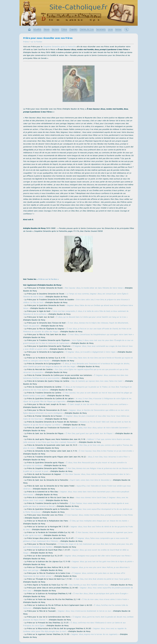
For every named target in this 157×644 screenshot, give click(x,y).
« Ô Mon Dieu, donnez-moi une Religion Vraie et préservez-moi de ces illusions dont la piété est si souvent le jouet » (78, 470)
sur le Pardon (36, 42)
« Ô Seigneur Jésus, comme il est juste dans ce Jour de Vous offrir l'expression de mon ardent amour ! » (74, 575)
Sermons (55, 29)
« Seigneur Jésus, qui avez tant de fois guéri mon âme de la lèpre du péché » (102, 561)
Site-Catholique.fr (78, 7)
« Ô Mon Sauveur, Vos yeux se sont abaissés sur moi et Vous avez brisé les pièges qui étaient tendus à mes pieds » (77, 394)
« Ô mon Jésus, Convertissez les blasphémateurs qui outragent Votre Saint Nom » (100, 334)
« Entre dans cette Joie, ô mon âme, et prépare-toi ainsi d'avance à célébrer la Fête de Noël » (76, 301)
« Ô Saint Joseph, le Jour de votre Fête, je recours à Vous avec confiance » (97, 404)
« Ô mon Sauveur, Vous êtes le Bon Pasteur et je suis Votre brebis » (105, 451)
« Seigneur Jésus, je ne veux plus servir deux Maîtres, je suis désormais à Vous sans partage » (76, 569)
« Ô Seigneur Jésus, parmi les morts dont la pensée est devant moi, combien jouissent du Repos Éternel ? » (78, 618)
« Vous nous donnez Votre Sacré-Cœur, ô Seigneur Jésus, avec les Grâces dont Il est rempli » (75, 499)
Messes (47, 29)
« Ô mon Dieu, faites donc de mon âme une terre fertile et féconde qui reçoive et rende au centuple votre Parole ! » (78, 359)
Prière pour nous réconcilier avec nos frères (48, 38)
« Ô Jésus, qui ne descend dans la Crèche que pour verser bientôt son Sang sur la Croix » (91, 317)
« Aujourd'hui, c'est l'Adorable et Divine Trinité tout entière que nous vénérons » (77, 487)
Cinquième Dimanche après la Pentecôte (59, 47)
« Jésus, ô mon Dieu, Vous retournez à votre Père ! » (108, 457)
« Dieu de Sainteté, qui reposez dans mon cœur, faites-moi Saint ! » (97, 381)
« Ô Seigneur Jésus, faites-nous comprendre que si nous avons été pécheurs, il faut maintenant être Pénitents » (75, 540)
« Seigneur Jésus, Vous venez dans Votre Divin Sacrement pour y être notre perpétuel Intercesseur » (76, 493)
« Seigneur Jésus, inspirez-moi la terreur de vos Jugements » (94, 634)
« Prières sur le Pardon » (48, 279)
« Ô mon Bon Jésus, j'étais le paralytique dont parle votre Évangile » (100, 593)
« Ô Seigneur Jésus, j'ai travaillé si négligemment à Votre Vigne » (90, 352)
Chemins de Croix (87, 29)
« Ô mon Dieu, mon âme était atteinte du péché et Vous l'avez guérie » (101, 579)
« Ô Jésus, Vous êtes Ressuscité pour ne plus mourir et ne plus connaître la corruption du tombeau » (75, 464)
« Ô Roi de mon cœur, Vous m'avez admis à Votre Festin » (105, 599)
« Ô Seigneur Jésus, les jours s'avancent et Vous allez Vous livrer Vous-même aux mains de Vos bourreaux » (76, 418)
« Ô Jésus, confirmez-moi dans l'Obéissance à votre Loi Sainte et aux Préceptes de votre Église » (74, 624)
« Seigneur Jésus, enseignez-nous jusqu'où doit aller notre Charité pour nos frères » (97, 556)
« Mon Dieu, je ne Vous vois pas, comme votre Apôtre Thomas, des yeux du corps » (78, 447)
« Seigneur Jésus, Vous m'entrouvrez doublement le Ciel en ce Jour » (84, 611)
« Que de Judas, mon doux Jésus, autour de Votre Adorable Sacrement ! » (100, 428)
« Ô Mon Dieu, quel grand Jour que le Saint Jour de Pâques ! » (89, 433)
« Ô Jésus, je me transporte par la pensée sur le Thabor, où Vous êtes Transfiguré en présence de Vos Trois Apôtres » (77, 388)
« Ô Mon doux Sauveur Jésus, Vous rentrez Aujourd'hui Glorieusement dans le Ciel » (96, 474)
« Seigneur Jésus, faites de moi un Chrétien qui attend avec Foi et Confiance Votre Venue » (78, 307)
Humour (118, 29)
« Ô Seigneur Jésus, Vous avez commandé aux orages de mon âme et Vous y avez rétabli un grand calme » (78, 348)
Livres (110, 29)
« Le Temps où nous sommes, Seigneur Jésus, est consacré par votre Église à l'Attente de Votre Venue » (75, 295)
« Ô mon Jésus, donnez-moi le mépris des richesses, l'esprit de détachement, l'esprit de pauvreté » (75, 324)
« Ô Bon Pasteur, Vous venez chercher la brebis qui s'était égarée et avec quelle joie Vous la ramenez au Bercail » (76, 505)
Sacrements (101, 29)
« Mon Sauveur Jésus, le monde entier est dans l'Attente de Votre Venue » (93, 288)
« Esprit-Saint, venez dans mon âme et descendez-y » (90, 480)
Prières (64, 29)
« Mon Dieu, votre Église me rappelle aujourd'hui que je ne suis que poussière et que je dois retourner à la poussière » (75, 371)
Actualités (37, 29)
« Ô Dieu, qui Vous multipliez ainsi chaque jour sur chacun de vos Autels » (99, 521)
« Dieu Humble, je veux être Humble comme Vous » (89, 585)
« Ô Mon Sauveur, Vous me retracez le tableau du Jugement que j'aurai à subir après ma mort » (77, 534)
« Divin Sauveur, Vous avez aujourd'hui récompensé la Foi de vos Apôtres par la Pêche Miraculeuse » (77, 511)
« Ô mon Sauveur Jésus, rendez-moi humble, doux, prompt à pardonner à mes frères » (78, 517)
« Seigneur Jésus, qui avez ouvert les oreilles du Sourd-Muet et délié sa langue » (76, 551)
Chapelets (73, 29)
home (29, 29)
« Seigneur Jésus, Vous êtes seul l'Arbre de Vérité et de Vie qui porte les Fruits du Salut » (78, 528)
